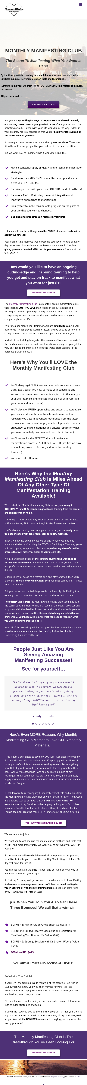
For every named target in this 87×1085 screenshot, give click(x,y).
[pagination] (33, 724)
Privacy (61, 1077)
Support (54, 1077)
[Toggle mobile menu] (81, 4)
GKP (78, 1077)
